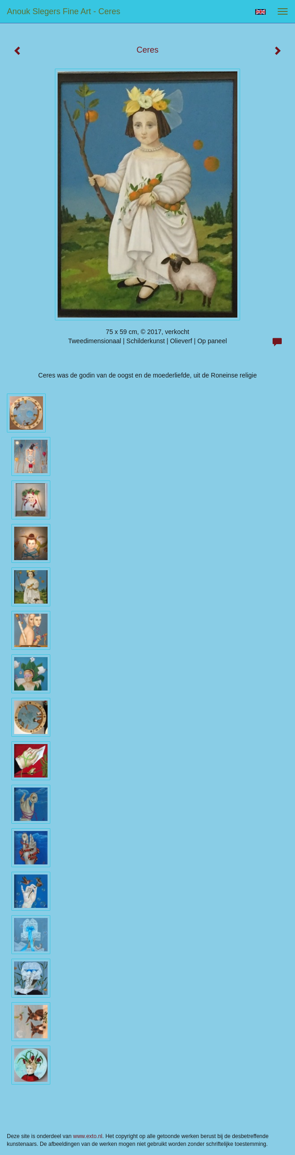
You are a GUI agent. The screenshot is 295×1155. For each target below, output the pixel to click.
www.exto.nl (87, 1136)
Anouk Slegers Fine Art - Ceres (63, 11)
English (260, 12)
